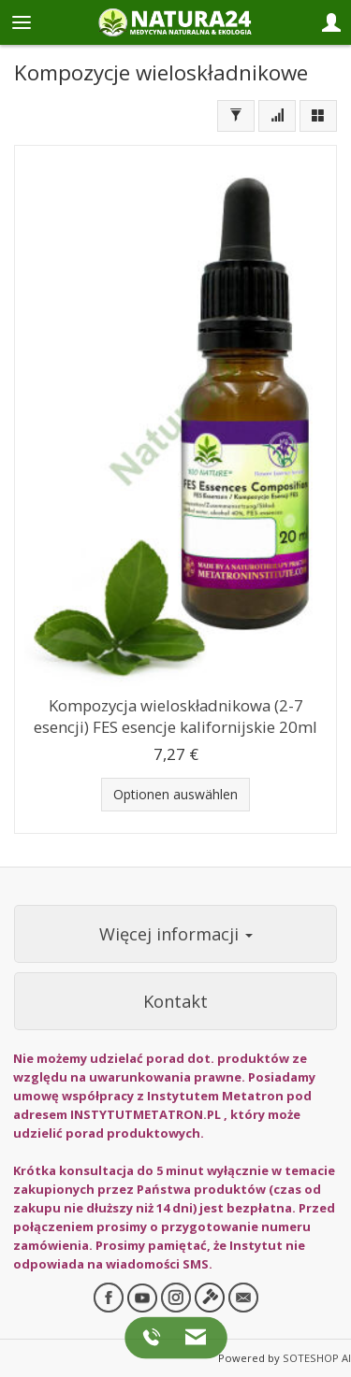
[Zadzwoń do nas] (154, 1336)
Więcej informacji (176, 934)
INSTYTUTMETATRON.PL (145, 1114)
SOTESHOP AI (317, 1358)
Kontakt (175, 1001)
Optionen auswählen (175, 794)
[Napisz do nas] (190, 1336)
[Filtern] (236, 116)
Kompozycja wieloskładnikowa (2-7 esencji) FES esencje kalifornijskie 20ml (175, 716)
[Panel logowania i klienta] (331, 22)
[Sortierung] (277, 116)
